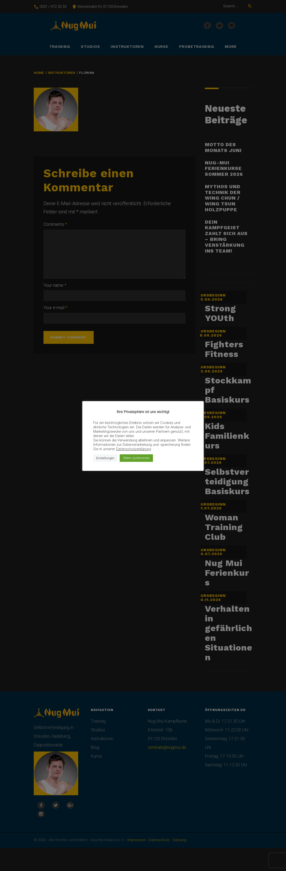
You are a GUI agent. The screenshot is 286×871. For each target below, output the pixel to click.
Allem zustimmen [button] (136, 458)
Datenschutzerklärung (133, 449)
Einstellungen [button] (105, 458)
